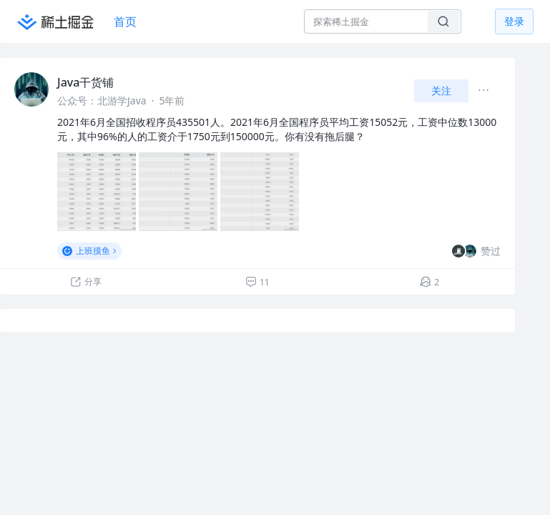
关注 (441, 90)
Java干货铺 (85, 82)
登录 (514, 21)
